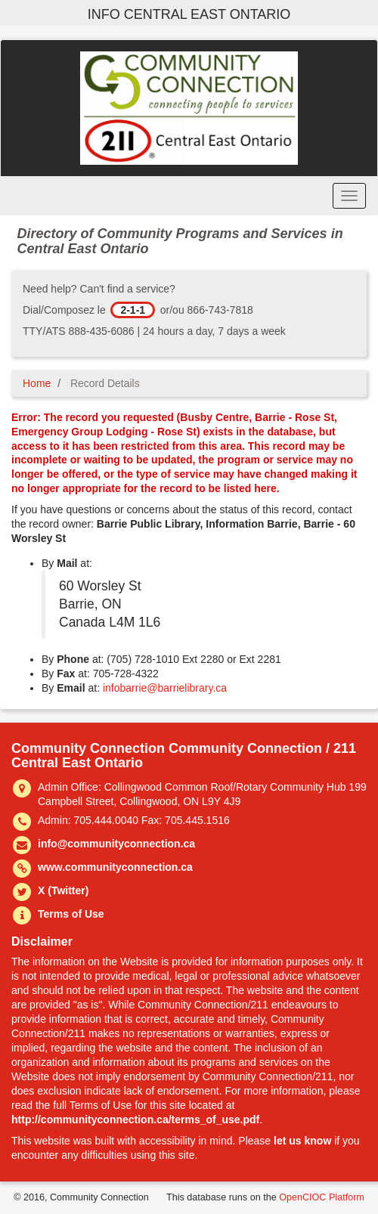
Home (37, 383)
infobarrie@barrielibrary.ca (165, 688)
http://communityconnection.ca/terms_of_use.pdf (135, 1119)
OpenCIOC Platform (321, 1197)
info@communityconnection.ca (116, 844)
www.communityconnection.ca (115, 867)
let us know (302, 1141)
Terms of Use (71, 914)
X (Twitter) (63, 890)
